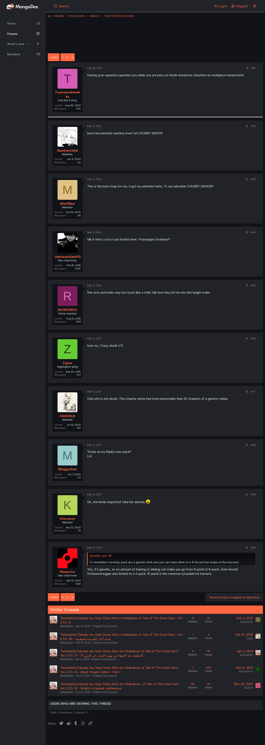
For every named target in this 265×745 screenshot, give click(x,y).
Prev (55, 57)
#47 (253, 391)
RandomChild (67, 150)
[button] (27, 44)
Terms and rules (124, 736)
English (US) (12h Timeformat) (69, 736)
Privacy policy (149, 736)
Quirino (248, 687)
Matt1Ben (67, 204)
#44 (253, 232)
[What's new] (254, 6)
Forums (12, 34)
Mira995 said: (98, 555)
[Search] (61, 6)
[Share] (247, 68)
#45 (253, 285)
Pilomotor (67, 572)
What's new (15, 44)
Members (14, 54)
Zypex (67, 363)
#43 (253, 179)
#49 (253, 494)
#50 (253, 547)
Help (166, 736)
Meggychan (67, 469)
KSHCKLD (67, 416)
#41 (253, 68)
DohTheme (223, 739)
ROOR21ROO (67, 310)
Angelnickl (246, 621)
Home (11, 23)
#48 (253, 444)
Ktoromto (67, 519)
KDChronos (246, 671)
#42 (253, 126)
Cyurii (249, 638)
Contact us (102, 736)
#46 (253, 338)
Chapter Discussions (105, 626)
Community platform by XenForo (229, 735)
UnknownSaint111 (67, 257)
